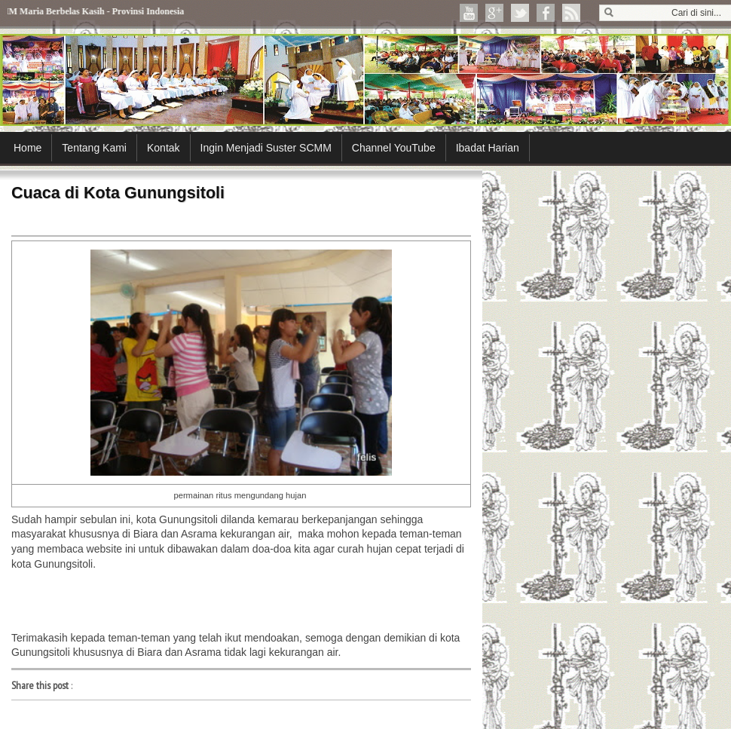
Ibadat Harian (487, 148)
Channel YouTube (394, 148)
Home (27, 148)
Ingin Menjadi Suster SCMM (266, 148)
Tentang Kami (94, 148)
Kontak (163, 148)
